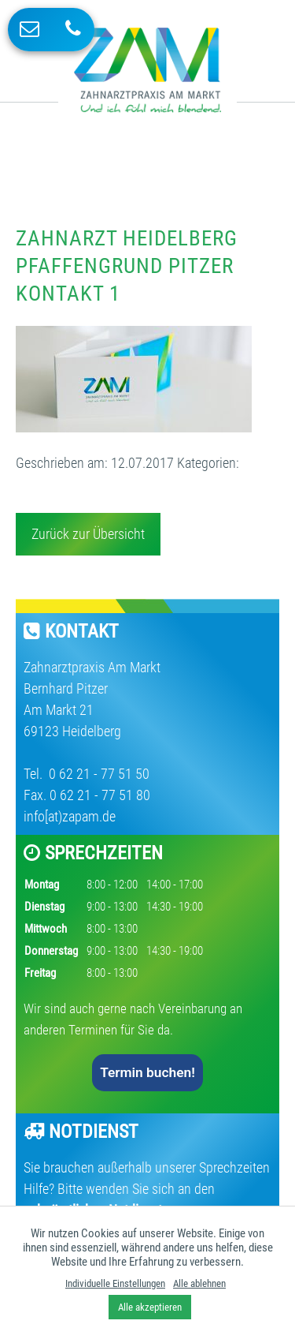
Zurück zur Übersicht (88, 534)
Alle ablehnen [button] (199, 1283)
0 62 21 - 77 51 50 (97, 773)
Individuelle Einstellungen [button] (115, 1283)
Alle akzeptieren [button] (150, 1307)
